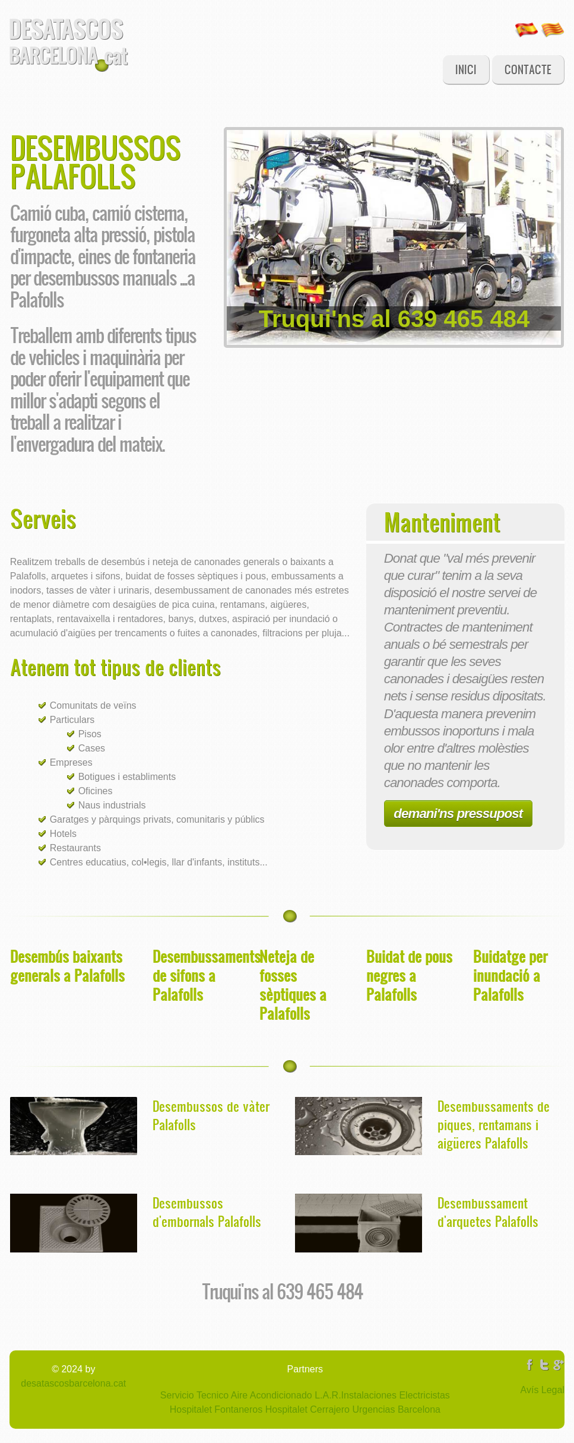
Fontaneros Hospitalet (259, 1409)
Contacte (528, 69)
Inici (466, 69)
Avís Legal (543, 1390)
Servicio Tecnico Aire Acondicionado (236, 1395)
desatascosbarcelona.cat (73, 1383)
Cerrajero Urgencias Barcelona (373, 1409)
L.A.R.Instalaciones (354, 1395)
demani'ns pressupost (458, 813)
